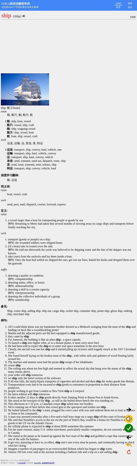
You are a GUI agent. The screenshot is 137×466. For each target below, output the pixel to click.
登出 (130, 7)
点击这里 (22, 463)
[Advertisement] (68, 47)
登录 (118, 7)
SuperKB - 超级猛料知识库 (44, 463)
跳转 (130, 3)
